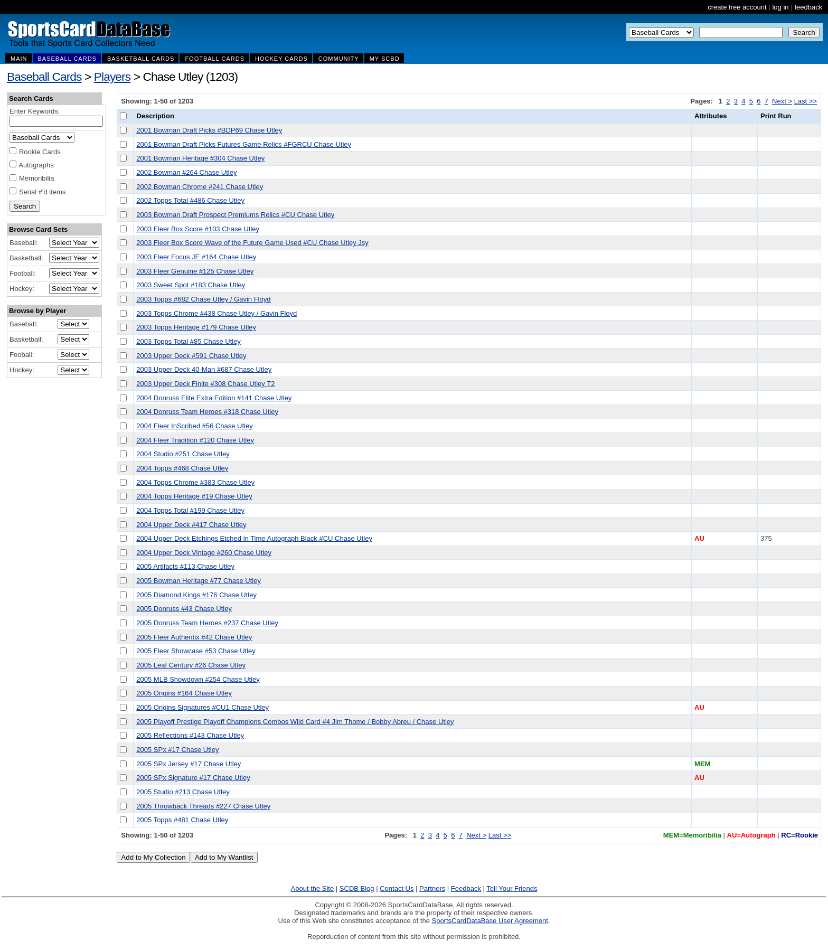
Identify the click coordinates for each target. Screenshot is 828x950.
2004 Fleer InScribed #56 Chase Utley (194, 426)
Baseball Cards (44, 76)
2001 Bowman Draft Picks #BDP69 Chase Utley (209, 130)
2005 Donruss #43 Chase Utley (184, 609)
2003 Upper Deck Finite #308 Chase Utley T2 (205, 384)
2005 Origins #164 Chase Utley (184, 693)
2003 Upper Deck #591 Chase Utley (191, 356)
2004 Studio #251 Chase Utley (182, 454)
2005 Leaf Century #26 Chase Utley (191, 665)
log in (780, 7)
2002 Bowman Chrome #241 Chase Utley (199, 187)
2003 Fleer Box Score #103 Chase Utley (197, 229)
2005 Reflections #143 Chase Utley (190, 735)
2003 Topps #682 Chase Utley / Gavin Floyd (203, 299)
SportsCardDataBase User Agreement (489, 921)
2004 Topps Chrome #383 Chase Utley (195, 482)
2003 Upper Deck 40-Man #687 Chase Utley (203, 369)
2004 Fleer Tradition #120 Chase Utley (195, 440)
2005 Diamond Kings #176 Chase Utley (196, 595)
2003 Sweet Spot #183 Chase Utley (190, 285)
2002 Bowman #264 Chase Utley (186, 172)
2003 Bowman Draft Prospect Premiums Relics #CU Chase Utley (235, 215)
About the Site (312, 888)
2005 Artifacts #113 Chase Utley (185, 566)
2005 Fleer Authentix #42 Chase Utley (194, 637)
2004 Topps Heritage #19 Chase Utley (194, 496)
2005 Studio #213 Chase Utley (182, 792)
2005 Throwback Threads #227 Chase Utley (203, 806)
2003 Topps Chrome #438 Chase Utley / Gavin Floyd (216, 313)
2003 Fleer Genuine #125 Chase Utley (194, 271)
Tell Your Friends (511, 888)
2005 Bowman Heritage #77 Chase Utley (198, 581)
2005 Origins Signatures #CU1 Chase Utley (202, 707)
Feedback (466, 888)
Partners (432, 888)
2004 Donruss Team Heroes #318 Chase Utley (207, 412)
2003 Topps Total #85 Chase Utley (188, 341)
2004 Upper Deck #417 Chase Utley (191, 525)
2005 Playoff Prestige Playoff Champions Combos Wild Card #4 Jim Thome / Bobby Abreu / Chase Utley (295, 722)
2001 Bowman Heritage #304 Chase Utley (200, 158)
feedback (808, 7)
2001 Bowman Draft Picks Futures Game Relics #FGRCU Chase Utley (243, 144)
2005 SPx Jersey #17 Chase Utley (188, 764)
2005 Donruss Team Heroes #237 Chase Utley (207, 623)
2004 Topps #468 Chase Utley (182, 468)
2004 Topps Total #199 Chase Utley (190, 510)
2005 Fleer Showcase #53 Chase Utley (195, 651)
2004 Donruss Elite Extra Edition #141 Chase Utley (213, 398)
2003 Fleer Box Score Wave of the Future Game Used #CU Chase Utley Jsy (252, 243)
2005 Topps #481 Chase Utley (182, 820)
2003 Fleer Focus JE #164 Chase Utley (196, 257)
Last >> (805, 101)
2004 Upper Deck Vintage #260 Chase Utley (203, 553)
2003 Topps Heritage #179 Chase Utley (196, 327)
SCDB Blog (357, 888)
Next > (782, 101)
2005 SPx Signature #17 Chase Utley (193, 778)
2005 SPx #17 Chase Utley (177, 750)
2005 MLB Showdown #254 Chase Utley (197, 679)
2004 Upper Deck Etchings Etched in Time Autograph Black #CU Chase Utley (254, 538)
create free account (737, 7)
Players (112, 76)
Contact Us (396, 888)
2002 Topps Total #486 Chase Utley (190, 200)
